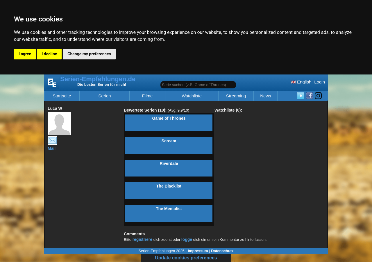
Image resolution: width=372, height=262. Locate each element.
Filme (147, 96)
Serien (104, 96)
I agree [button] (25, 54)
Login (319, 81)
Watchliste (192, 96)
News (265, 96)
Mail (52, 146)
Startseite (62, 96)
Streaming (236, 96)
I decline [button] (49, 54)
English (301, 81)
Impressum (198, 251)
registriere (142, 239)
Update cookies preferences (186, 257)
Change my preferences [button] (89, 54)
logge (186, 239)
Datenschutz (222, 251)
